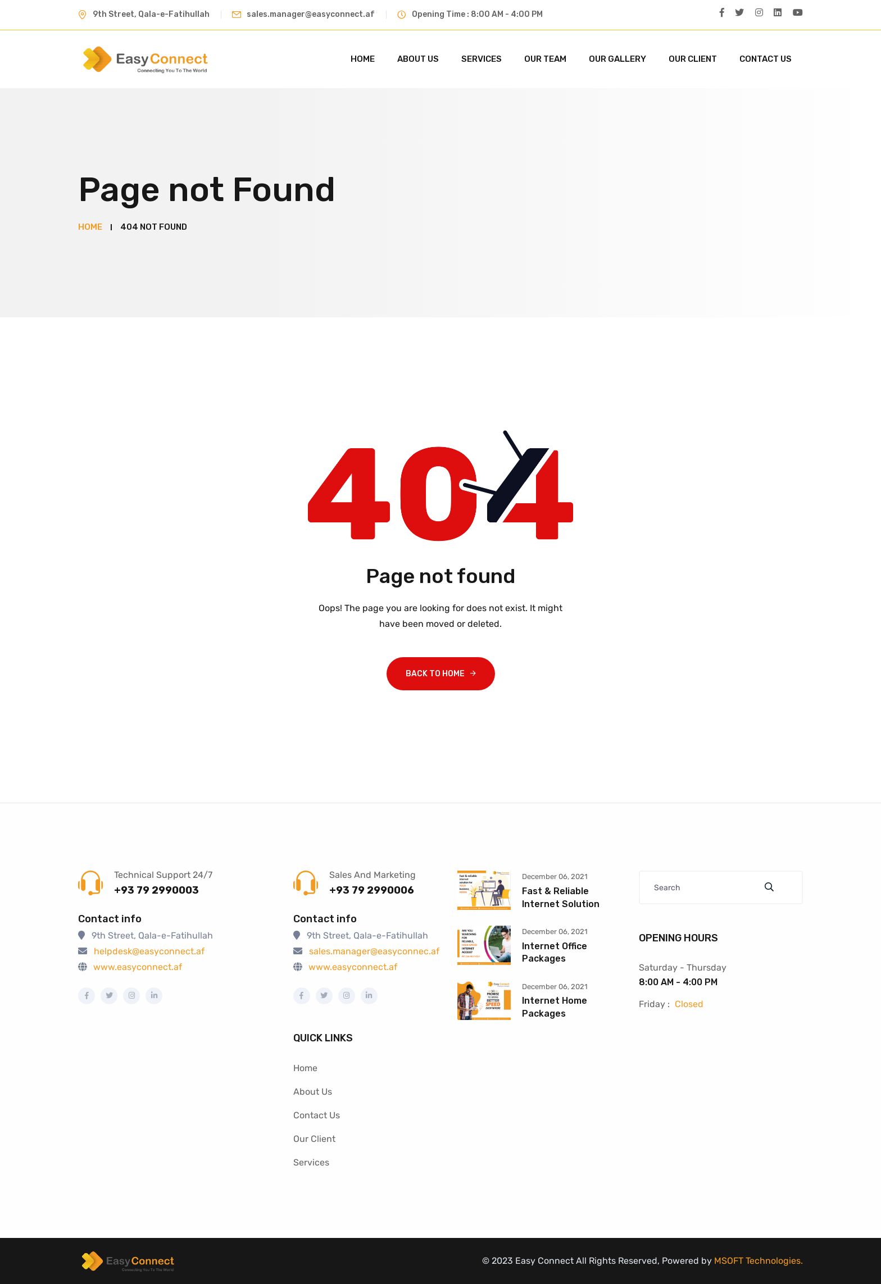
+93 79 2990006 (371, 890)
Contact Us (765, 59)
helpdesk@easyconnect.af (149, 951)
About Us (418, 59)
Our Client (693, 59)
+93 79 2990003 (156, 890)
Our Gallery (617, 59)
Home (363, 59)
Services (481, 59)
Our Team (545, 59)
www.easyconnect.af (137, 967)
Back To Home (435, 673)
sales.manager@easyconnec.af (374, 951)
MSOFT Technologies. (757, 1260)
